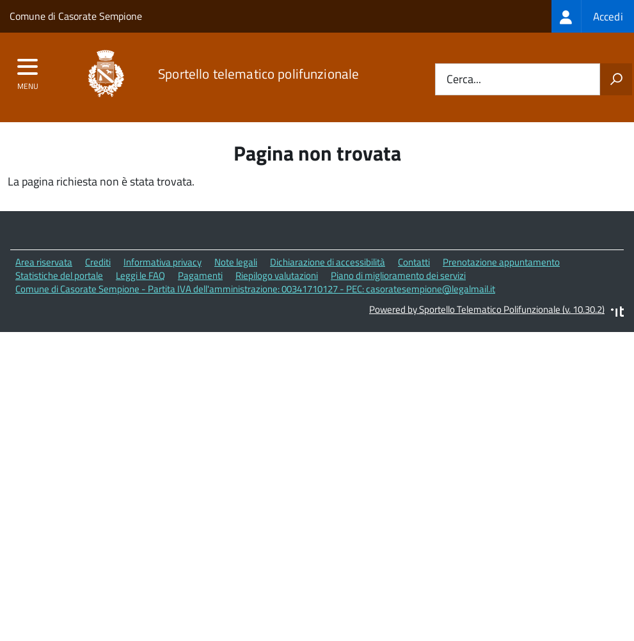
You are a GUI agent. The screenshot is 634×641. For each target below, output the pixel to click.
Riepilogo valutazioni (276, 275)
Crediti (98, 262)
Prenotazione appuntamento (501, 262)
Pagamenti (200, 275)
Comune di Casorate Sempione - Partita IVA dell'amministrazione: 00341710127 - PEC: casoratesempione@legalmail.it (255, 288)
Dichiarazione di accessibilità (327, 262)
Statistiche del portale (59, 275)
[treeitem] (592, 16)
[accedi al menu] (27, 71)
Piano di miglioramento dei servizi (398, 275)
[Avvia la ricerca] (616, 79)
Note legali (235, 262)
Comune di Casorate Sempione (76, 16)
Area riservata (43, 262)
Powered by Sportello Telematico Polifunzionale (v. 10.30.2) (487, 309)
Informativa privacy (162, 262)
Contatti (414, 262)
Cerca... (464, 79)
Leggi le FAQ (140, 275)
